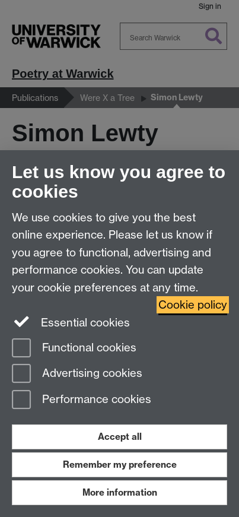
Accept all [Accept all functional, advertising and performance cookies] (120, 436)
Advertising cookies (77, 374)
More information (119, 492)
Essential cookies (71, 321)
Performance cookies (81, 400)
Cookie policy (192, 305)
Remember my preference (120, 464)
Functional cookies (74, 349)
